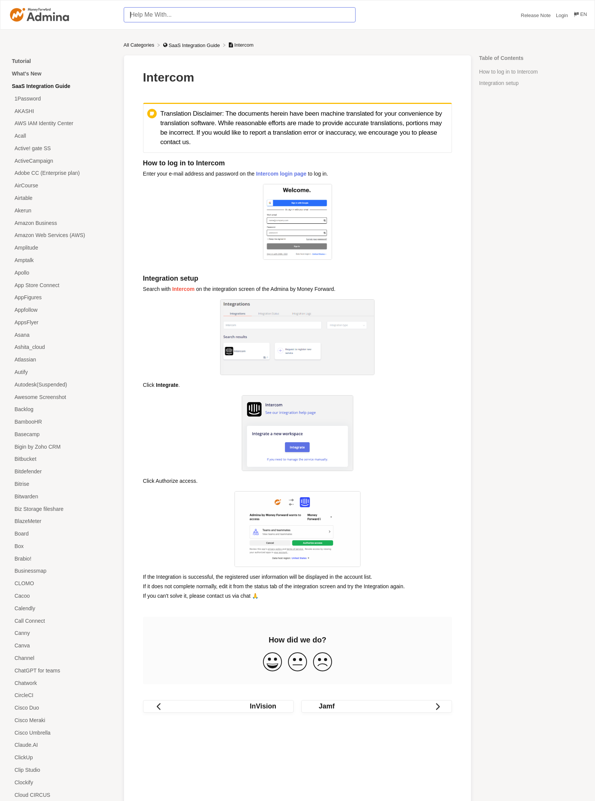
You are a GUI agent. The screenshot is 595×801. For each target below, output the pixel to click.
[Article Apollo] (62, 272)
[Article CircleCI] (62, 695)
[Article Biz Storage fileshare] (62, 509)
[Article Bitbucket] (62, 459)
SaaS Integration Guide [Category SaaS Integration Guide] (41, 86)
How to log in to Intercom (508, 72)
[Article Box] (62, 546)
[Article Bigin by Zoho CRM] (62, 446)
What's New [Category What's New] (26, 74)
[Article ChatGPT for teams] (62, 670)
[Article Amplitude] (62, 248)
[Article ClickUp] (62, 757)
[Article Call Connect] (62, 620)
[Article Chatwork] (62, 683)
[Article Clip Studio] (62, 770)
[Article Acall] (62, 136)
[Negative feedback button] (322, 662)
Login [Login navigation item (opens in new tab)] (562, 15)
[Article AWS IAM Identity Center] (62, 123)
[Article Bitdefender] (62, 471)
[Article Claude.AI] (62, 745)
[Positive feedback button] (272, 662)
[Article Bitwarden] (62, 496)
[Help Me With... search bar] (239, 14)
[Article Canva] (62, 645)
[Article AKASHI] (62, 111)
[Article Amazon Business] (62, 223)
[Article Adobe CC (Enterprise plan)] (62, 173)
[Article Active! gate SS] (62, 148)
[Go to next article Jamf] (376, 706)
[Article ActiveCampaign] (62, 160)
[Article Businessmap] (62, 571)
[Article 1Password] (62, 98)
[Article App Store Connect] (62, 285)
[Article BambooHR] (62, 422)
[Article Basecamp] (62, 434)
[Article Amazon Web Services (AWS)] (62, 235)
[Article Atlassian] (62, 359)
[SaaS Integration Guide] (192, 45)
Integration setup (498, 83)
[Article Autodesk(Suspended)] (62, 384)
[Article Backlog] (62, 409)
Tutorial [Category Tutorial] (21, 61)
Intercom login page (281, 174)
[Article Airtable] (62, 198)
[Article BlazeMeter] (62, 521)
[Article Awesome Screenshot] (62, 397)
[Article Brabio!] (62, 558)
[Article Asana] (62, 334)
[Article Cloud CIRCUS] (62, 794)
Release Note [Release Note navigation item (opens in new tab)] (536, 15)
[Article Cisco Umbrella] (62, 732)
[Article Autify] (62, 372)
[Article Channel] (62, 658)
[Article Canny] (62, 633)
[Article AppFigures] (62, 297)
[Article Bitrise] (62, 484)
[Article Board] (62, 534)
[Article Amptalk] (62, 260)
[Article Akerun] (62, 210)
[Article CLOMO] (62, 583)
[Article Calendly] (62, 608)
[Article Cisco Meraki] (62, 720)
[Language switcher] (580, 15)
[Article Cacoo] (62, 596)
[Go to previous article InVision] (218, 706)
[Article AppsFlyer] (62, 322)
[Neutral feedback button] (297, 662)
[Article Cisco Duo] (62, 708)
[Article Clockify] (62, 782)
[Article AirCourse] (62, 185)
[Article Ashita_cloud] (62, 347)
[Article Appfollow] (62, 310)
